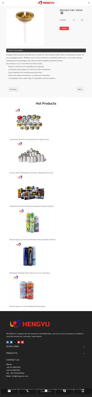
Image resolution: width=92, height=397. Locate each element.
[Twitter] (15, 342)
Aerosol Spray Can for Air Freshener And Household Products (32, 240)
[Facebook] (7, 342)
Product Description (15, 50)
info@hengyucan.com (20, 376)
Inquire (64, 28)
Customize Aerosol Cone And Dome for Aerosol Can (29, 139)
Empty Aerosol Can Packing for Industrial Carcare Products (31, 206)
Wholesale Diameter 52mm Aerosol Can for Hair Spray (29, 273)
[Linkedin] (11, 342)
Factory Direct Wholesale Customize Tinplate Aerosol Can (31, 173)
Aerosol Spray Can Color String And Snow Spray (27, 306)
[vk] (22, 342)
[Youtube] (18, 342)
